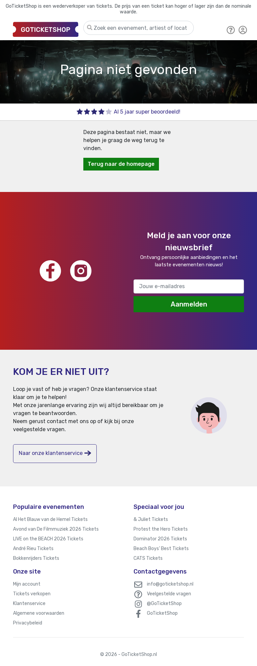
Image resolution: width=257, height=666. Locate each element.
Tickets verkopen (32, 594)
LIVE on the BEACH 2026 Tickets (48, 539)
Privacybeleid (27, 623)
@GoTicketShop (164, 603)
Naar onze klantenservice (55, 453)
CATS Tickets (148, 558)
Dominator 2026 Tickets (160, 539)
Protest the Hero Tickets (161, 529)
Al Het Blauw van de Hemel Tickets (50, 519)
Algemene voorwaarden (38, 613)
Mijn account (26, 584)
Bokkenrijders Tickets (36, 558)
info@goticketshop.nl (170, 584)
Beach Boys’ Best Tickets (161, 548)
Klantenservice (29, 603)
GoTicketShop (162, 613)
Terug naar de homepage (121, 164)
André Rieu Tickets (33, 548)
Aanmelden (189, 304)
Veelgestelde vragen (169, 594)
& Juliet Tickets (151, 519)
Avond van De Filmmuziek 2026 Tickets (56, 529)
